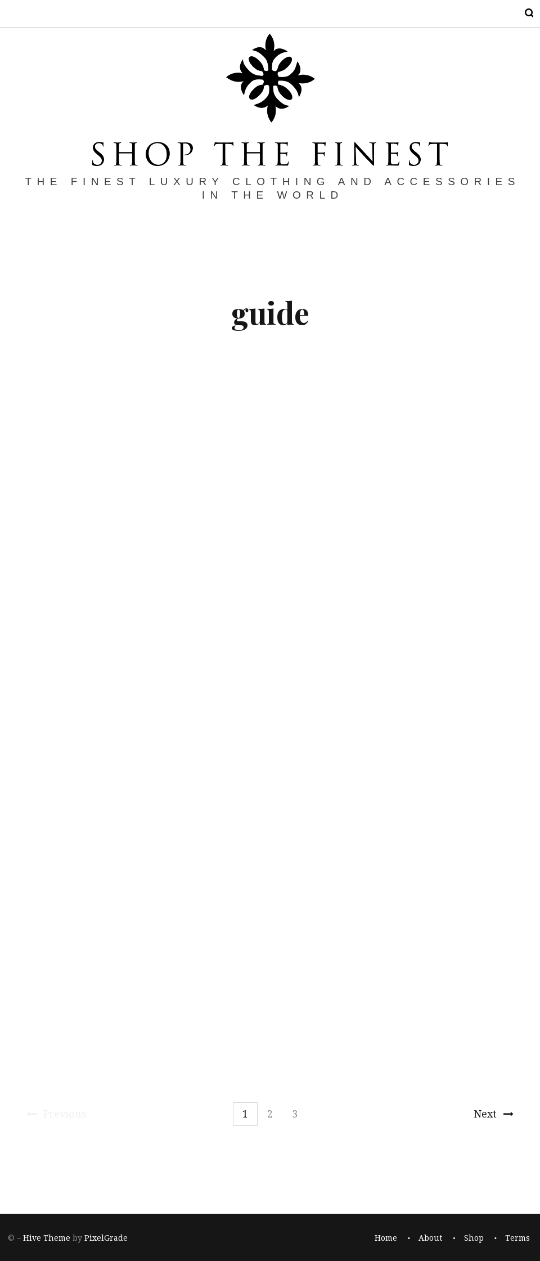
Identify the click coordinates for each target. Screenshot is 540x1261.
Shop (474, 1238)
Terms (517, 1238)
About (430, 1238)
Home (386, 1238)
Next (494, 1114)
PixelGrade (106, 1238)
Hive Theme (46, 1238)
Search (522, 13)
